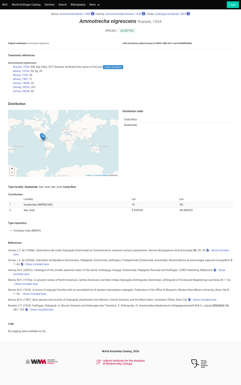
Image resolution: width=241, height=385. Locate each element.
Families (50, 4)
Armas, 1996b (21, 83)
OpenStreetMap (101, 175)
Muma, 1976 (20, 75)
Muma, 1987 (20, 79)
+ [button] (12, 169)
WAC (5, 4)
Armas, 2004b (21, 91)
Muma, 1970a (21, 71)
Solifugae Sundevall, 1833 (170, 14)
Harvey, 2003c (21, 87)
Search (63, 4)
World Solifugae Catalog (26, 4)
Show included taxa (37, 264)
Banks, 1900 (75, 14)
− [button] (12, 173)
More (93, 4)
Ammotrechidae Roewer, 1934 (123, 14)
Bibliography (78, 4)
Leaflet (88, 175)
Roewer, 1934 (21, 66)
